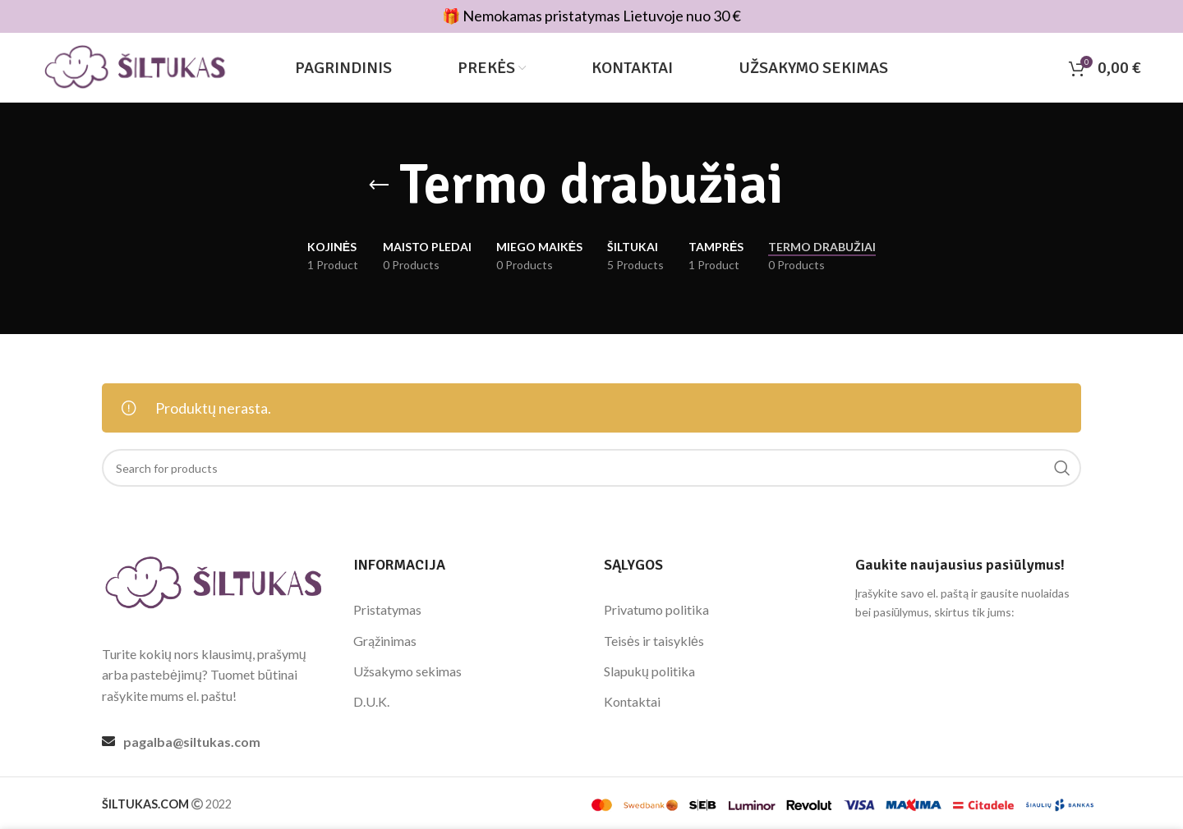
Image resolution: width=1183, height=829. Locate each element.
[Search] (591, 468)
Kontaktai (632, 701)
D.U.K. (371, 701)
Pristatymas (387, 609)
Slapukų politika (649, 671)
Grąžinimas (385, 640)
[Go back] (378, 185)
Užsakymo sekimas (407, 671)
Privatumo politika (656, 609)
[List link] (215, 742)
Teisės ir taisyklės (654, 640)
